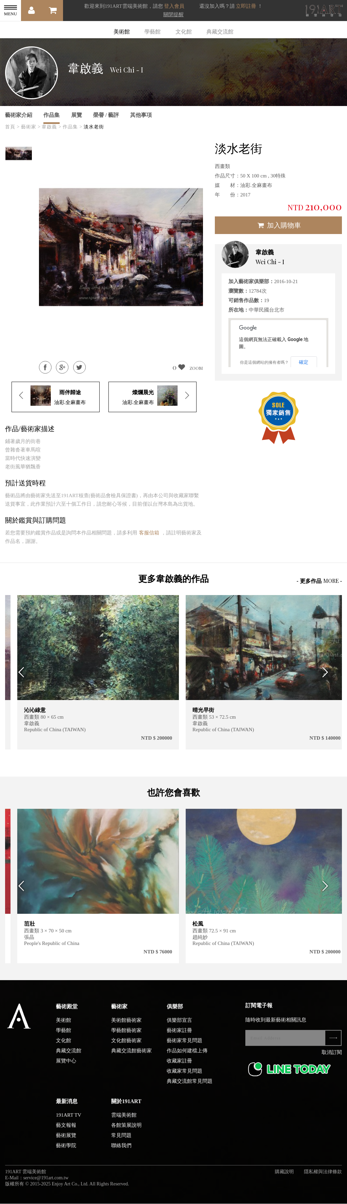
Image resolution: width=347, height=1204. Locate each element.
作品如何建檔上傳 (187, 1055)
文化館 (184, 32)
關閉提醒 (173, 14)
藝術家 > (31, 126)
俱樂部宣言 (179, 1025)
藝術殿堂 (67, 1011)
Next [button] (327, 672)
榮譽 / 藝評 (106, 115)
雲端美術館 (124, 1120)
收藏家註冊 (179, 1066)
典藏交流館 (219, 32)
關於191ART (126, 1106)
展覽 (76, 115)
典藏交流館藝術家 (131, 1055)
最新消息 (67, 1106)
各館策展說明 (126, 1130)
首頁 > (12, 126)
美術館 (122, 32)
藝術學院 (66, 1150)
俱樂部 (175, 1011)
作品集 (51, 115)
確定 (303, 362)
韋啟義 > (51, 126)
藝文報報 (66, 1130)
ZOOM (196, 368)
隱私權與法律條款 (323, 1176)
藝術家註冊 (179, 1035)
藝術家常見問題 (184, 1045)
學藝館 (152, 32)
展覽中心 (66, 1066)
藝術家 (119, 1011)
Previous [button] (19, 672)
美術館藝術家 (126, 1025)
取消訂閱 (332, 1057)
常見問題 (121, 1140)
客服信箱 (149, 532)
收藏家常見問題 (184, 1076)
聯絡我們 (121, 1150)
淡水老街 (94, 126)
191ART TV (68, 1120)
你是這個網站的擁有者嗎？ (264, 362)
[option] (18, 153)
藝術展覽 (66, 1140)
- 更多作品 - (319, 580)
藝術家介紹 (18, 115)
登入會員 (174, 6)
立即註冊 (246, 6)
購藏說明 (284, 1176)
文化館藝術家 (126, 1045)
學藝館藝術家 (126, 1035)
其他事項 (141, 115)
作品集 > (72, 126)
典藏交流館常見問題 (189, 1086)
